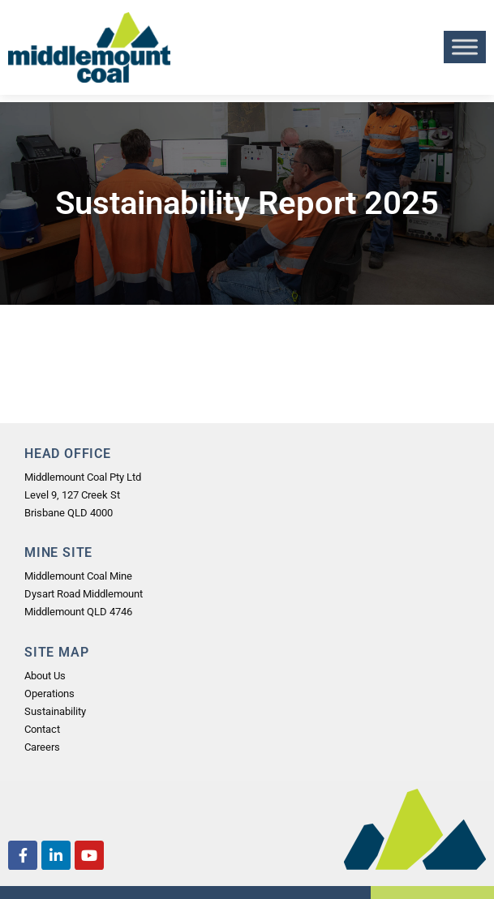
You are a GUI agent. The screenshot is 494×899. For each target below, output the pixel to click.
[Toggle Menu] (465, 47)
